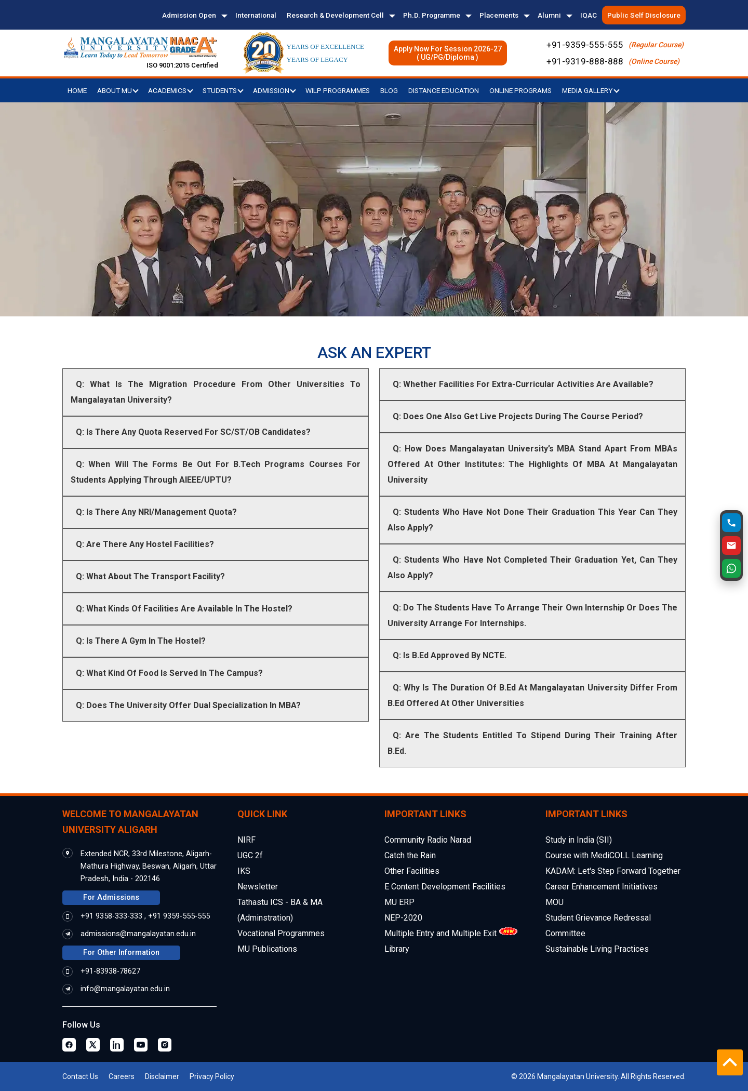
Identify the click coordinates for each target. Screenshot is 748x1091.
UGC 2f (250, 855)
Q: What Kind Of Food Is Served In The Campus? (169, 673)
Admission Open (189, 15)
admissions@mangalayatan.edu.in (138, 933)
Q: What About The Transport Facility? (150, 576)
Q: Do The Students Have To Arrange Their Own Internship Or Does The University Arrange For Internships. (532, 615)
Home (77, 90)
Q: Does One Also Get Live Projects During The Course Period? (518, 416)
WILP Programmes (337, 90)
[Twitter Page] (93, 1045)
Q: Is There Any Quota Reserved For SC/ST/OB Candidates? (193, 432)
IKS (243, 871)
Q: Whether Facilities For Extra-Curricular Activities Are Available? (523, 384)
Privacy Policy (212, 1076)
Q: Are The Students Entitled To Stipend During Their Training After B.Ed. (532, 743)
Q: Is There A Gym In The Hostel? (141, 641)
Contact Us (80, 1076)
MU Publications (267, 949)
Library (396, 949)
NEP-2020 (403, 918)
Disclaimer (162, 1076)
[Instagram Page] (165, 1045)
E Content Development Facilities (444, 887)
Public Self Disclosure (643, 15)
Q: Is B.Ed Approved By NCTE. (449, 655)
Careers (122, 1076)
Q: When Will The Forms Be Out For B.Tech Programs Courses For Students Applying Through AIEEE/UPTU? (215, 472)
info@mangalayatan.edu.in (125, 988)
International (255, 15)
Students (223, 90)
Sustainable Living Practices (597, 949)
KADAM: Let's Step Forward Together (612, 871)
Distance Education (443, 90)
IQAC (588, 15)
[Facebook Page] (69, 1045)
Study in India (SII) (578, 840)
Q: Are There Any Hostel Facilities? (145, 544)
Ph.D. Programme (431, 15)
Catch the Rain (410, 855)
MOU (554, 902)
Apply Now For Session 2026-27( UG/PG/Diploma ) (448, 53)
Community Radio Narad (427, 840)
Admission (274, 90)
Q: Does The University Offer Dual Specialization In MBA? (188, 705)
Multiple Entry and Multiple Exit (440, 933)
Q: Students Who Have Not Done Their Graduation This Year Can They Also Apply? (532, 520)
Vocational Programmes (281, 933)
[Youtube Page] (141, 1045)
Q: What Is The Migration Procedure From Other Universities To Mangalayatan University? (215, 392)
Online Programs (520, 90)
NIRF (246, 840)
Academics (170, 90)
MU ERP (399, 902)
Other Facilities (411, 871)
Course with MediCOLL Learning (604, 855)
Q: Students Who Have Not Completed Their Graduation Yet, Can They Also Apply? (532, 567)
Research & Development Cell (335, 15)
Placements (498, 15)
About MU (118, 90)
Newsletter (257, 887)
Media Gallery (591, 90)
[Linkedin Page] (117, 1045)
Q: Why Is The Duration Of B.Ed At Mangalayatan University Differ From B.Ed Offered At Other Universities (532, 695)
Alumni (549, 15)
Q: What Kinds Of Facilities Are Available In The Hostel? (184, 609)
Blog (389, 90)
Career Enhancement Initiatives (601, 887)
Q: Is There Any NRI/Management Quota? (156, 512)
